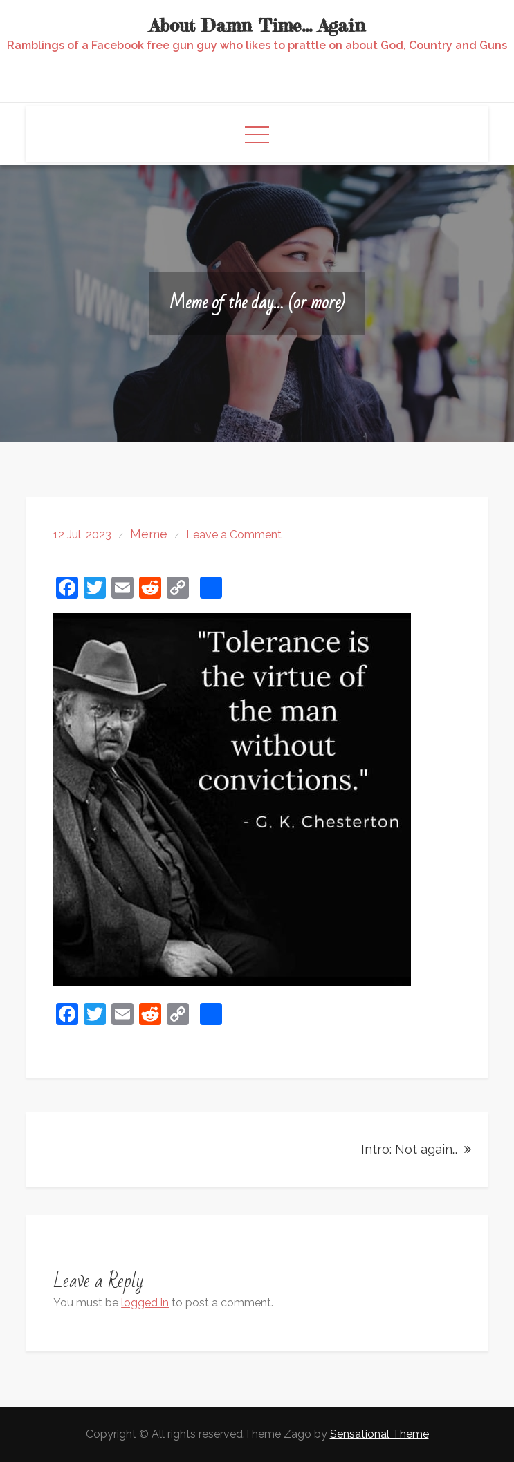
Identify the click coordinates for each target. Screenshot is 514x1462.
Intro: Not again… (409, 1149)
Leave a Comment (234, 534)
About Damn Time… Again (257, 25)
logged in (145, 1302)
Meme (148, 534)
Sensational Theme (379, 1434)
